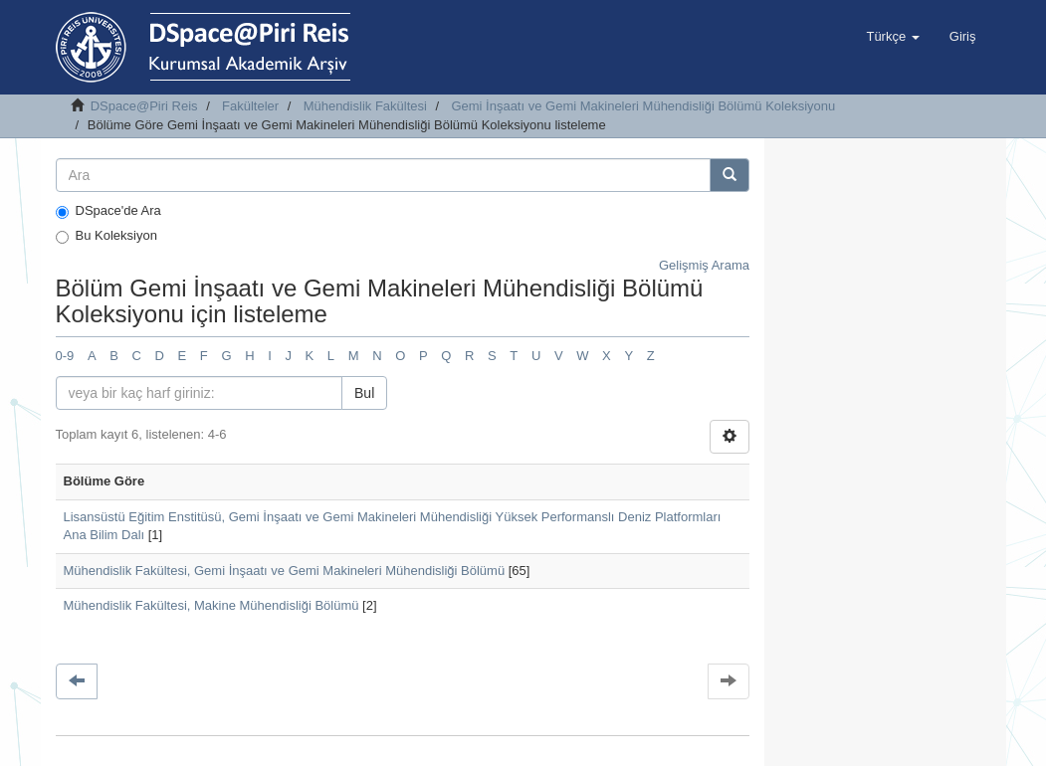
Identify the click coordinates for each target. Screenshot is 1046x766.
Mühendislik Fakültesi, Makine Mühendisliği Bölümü (211, 605)
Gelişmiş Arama (704, 265)
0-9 (65, 355)
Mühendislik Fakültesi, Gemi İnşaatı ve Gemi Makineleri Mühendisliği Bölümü (285, 570)
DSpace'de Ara (108, 211)
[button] (892, 37)
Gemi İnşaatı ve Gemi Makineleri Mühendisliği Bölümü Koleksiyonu (643, 105)
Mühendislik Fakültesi (365, 105)
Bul (364, 393)
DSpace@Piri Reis (144, 105)
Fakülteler (250, 105)
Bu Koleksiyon (106, 236)
